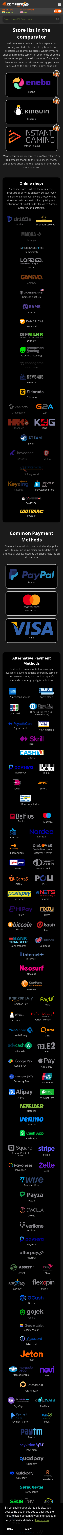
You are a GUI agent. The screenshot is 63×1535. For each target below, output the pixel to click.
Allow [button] (28, 1529)
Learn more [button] (42, 1520)
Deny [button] (10, 1529)
